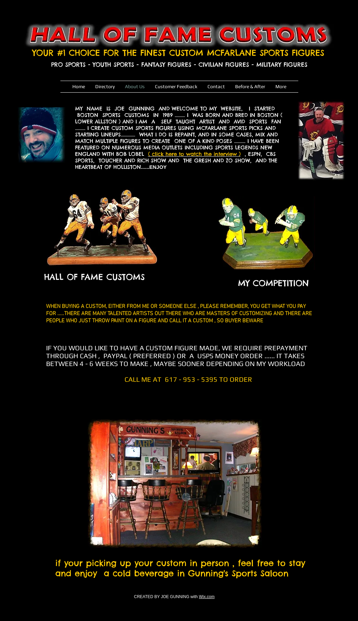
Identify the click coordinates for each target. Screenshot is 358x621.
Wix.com (207, 596)
